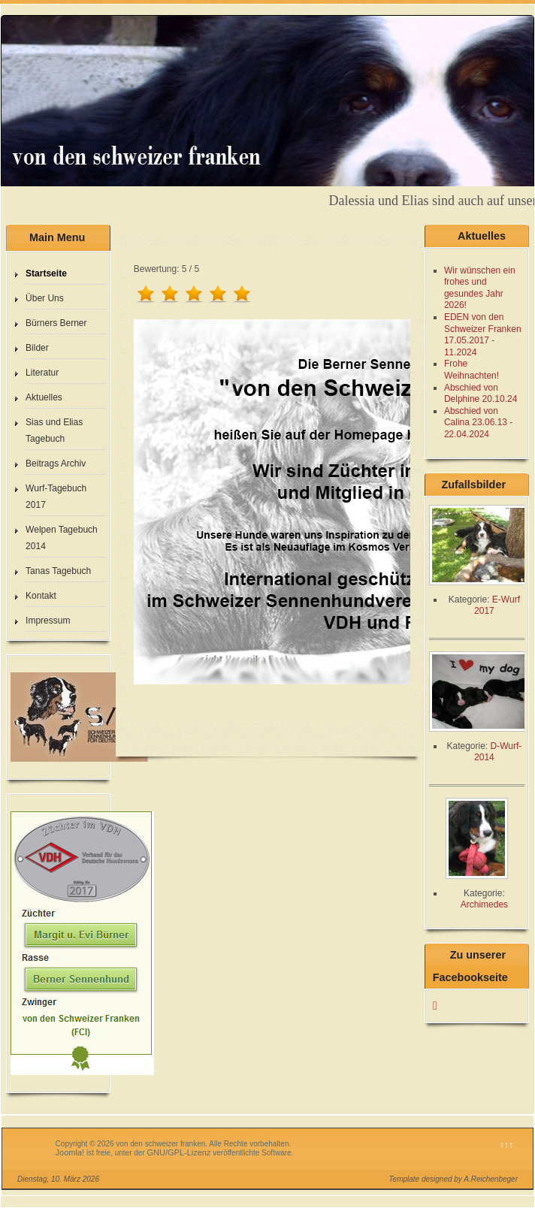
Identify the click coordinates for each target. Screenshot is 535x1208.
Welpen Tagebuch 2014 (62, 537)
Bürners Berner (56, 323)
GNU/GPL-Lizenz (179, 1152)
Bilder (37, 348)
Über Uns (45, 298)
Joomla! (70, 1152)
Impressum (48, 620)
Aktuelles (44, 397)
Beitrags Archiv (56, 463)
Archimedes (484, 904)
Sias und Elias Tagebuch (54, 430)
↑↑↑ (506, 1145)
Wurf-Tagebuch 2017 (56, 496)
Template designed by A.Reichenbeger (453, 1179)
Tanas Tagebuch (58, 571)
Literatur (42, 372)
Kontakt (41, 595)
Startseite (46, 273)
